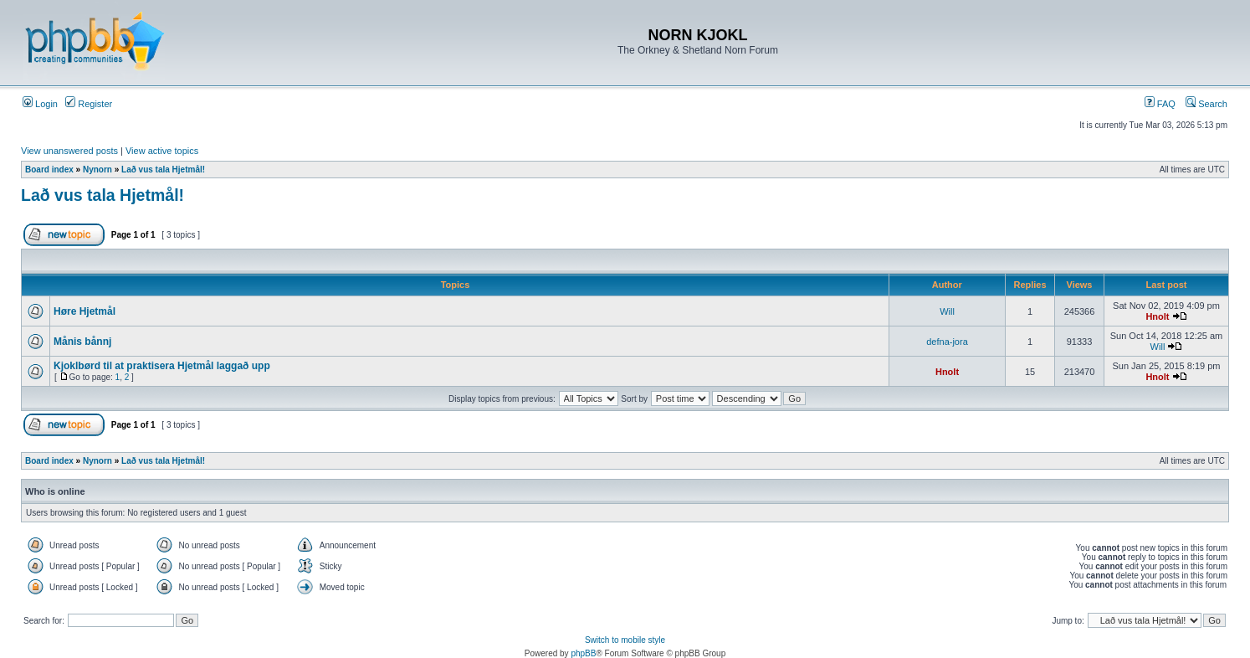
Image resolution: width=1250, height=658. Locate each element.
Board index (49, 169)
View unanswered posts (69, 151)
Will (947, 311)
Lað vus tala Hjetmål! (163, 169)
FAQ (1160, 104)
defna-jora (947, 342)
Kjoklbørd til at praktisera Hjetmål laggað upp (162, 366)
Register (88, 104)
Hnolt (1157, 316)
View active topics (162, 151)
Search (1206, 104)
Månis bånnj (82, 341)
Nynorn (97, 169)
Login (40, 104)
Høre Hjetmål (84, 311)
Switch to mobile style (625, 640)
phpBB (583, 653)
